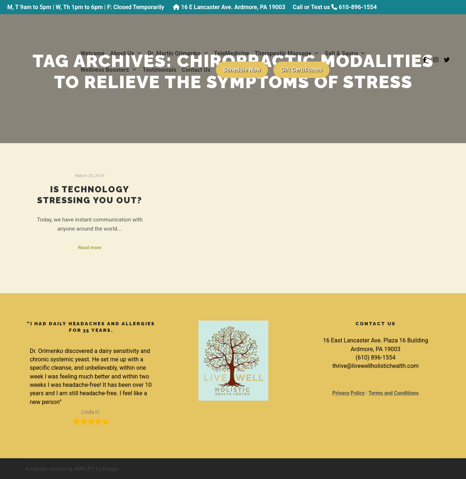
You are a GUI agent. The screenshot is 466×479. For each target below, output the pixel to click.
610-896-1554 (357, 7)
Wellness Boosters (108, 70)
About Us (126, 53)
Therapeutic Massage (286, 53)
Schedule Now (242, 69)
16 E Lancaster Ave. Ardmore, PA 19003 (233, 7)
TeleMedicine (231, 53)
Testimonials (160, 69)
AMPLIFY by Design (96, 469)
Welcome (92, 53)
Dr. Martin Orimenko (177, 53)
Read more (90, 247)
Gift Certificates (301, 69)
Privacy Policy (348, 393)
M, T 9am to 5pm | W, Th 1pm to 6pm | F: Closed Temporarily (86, 7)
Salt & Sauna (345, 53)
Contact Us (196, 69)
